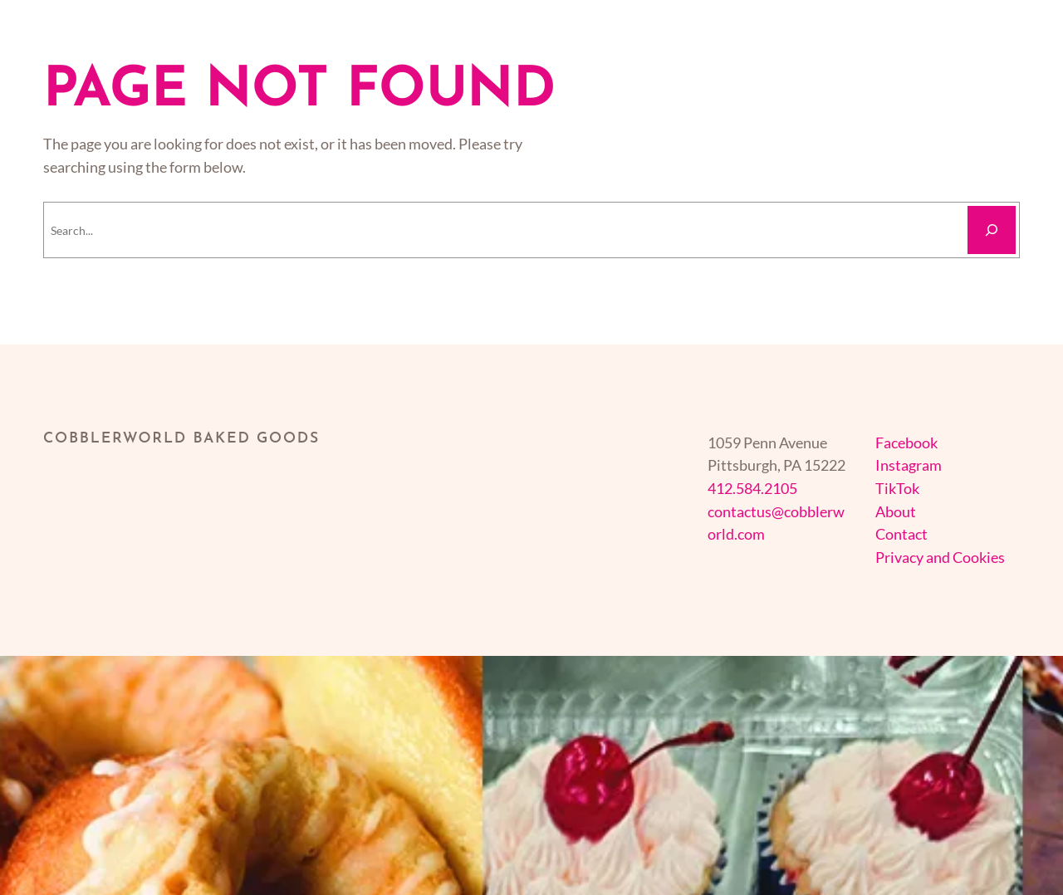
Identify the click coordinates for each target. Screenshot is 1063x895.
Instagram (908, 465)
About (895, 512)
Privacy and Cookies (940, 557)
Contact (901, 534)
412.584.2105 (752, 488)
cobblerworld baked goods (181, 439)
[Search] (991, 230)
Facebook (906, 443)
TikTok (897, 488)
